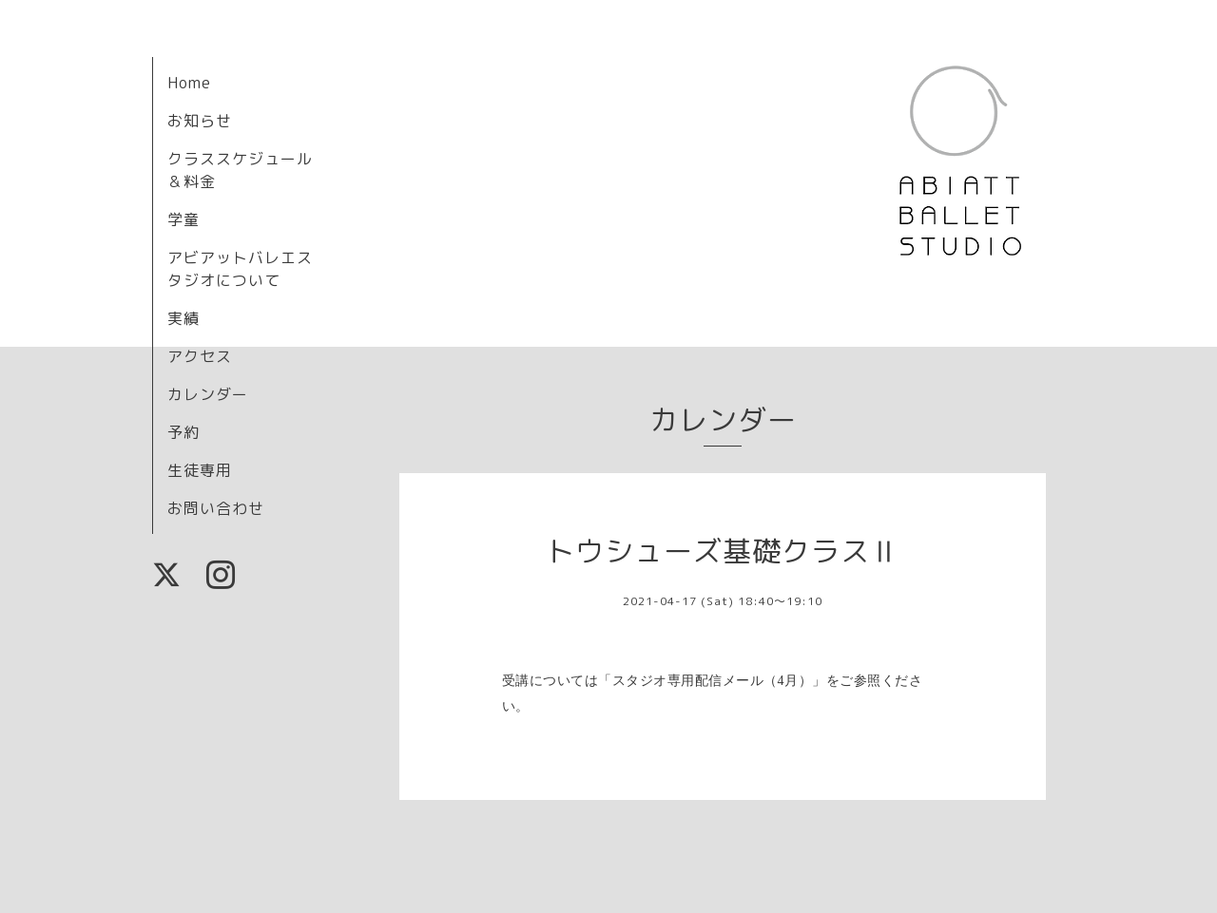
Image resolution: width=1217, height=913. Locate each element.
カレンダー (207, 394)
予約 (183, 432)
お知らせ (199, 120)
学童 (183, 219)
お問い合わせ (215, 508)
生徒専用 (199, 470)
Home (189, 82)
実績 (183, 318)
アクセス (199, 356)
